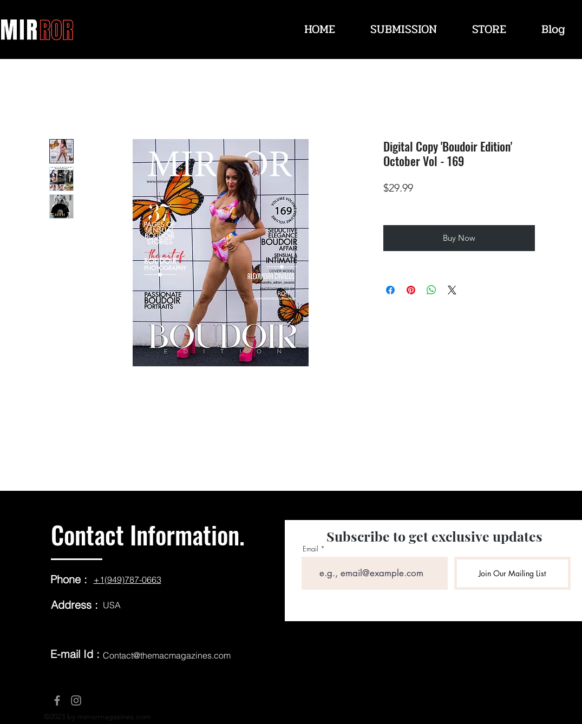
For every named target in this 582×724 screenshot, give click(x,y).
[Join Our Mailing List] (512, 573)
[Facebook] (57, 700)
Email (310, 548)
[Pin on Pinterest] (410, 290)
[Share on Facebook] (390, 290)
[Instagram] (76, 700)
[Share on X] (452, 290)
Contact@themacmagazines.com (167, 655)
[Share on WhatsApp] (431, 290)
